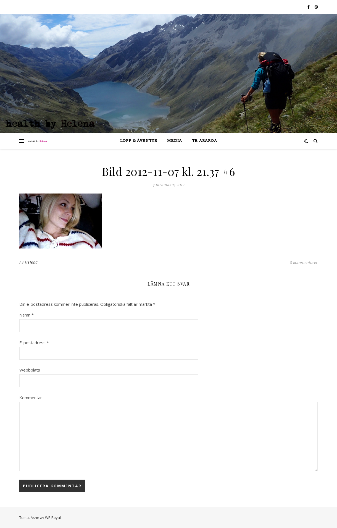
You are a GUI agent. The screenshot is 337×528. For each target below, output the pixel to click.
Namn (26, 315)
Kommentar (30, 397)
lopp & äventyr (138, 140)
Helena (31, 262)
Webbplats (29, 370)
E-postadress (34, 342)
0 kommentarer (304, 262)
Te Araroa (204, 140)
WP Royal (53, 517)
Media (174, 140)
